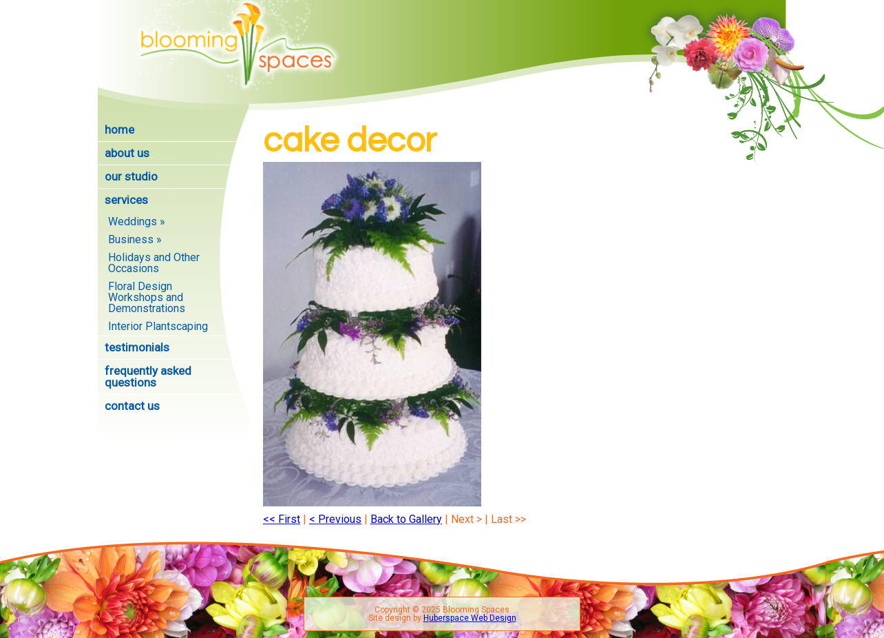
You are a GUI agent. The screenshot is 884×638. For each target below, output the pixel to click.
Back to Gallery (406, 519)
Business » (135, 239)
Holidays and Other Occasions (154, 263)
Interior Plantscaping (158, 326)
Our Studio (131, 176)
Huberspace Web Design (469, 618)
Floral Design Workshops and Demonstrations (146, 297)
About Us (127, 153)
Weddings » (136, 221)
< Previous (335, 519)
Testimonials (137, 347)
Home (119, 129)
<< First (281, 519)
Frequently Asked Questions (148, 376)
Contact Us (132, 406)
